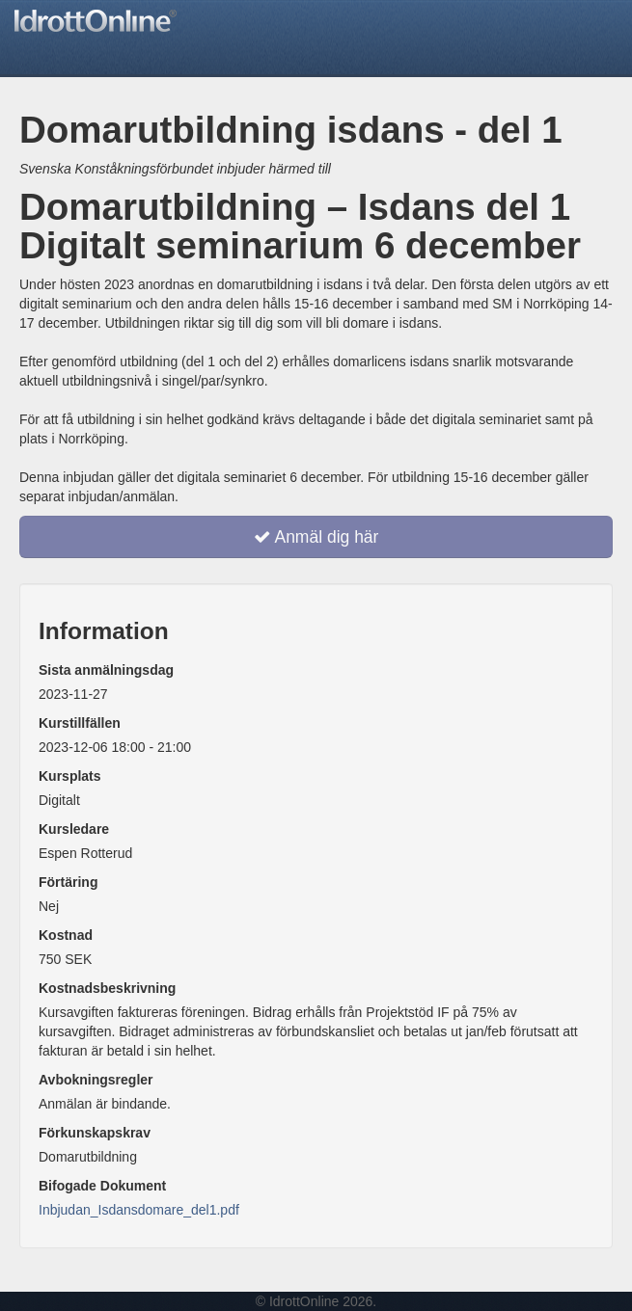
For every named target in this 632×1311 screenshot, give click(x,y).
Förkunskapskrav (95, 1132)
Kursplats (70, 776)
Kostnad (66, 935)
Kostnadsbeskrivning (107, 988)
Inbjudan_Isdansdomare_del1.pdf (139, 1209)
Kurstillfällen (80, 723)
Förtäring (68, 882)
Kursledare (74, 829)
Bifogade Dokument (102, 1185)
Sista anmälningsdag (106, 670)
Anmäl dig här (316, 537)
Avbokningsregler (96, 1079)
